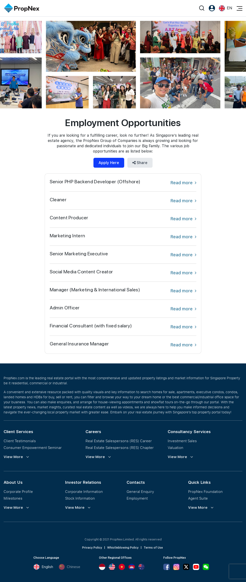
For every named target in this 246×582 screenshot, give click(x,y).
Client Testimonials (20, 440)
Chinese (69, 567)
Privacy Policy (92, 547)
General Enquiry (140, 491)
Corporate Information (84, 491)
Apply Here (108, 162)
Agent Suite (198, 498)
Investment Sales (182, 440)
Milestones (13, 498)
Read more (183, 182)
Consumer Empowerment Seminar (33, 447)
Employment (137, 498)
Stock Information (80, 498)
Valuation (175, 447)
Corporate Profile (18, 491)
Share (140, 162)
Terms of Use (153, 547)
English (43, 567)
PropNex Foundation (205, 491)
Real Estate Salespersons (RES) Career (119, 440)
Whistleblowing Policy (123, 547)
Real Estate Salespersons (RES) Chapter (120, 447)
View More (13, 457)
